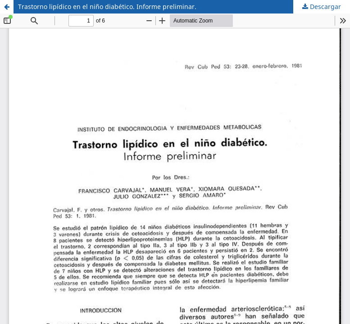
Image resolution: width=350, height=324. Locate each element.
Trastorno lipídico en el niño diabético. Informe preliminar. (107, 6)
